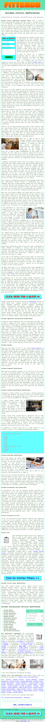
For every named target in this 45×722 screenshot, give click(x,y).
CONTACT (35, 9)
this (42, 528)
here (8, 603)
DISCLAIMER (40, 9)
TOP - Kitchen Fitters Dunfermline (11, 697)
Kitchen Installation (7, 682)
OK (28, 721)
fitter (23, 217)
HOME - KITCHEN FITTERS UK (22, 704)
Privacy (42, 709)
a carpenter (20, 641)
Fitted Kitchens (13, 686)
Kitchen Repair (32, 684)
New (13, 709)
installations (16, 234)
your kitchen (40, 30)
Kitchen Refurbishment (8, 689)
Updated (16, 709)
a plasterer (4, 643)
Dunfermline (32, 301)
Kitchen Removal (12, 687)
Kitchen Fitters (14, 681)
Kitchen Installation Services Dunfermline (20, 607)
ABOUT (30, 9)
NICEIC (10, 272)
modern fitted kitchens (35, 537)
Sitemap (2, 709)
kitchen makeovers (15, 554)
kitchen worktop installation (30, 548)
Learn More (23, 721)
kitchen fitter (39, 37)
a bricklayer (22, 649)
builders (3, 646)
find (6, 586)
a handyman (4, 644)
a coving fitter (26, 644)
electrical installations (25, 652)
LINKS (26, 9)
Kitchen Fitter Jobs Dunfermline (28, 677)
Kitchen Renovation (26, 681)
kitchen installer (18, 225)
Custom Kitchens (34, 682)
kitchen (20, 188)
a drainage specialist (24, 650)
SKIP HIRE (22, 646)
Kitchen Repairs (17, 690)
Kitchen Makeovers (31, 679)
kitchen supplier (36, 348)
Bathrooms (27, 697)
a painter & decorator (26, 643)
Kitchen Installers (26, 686)
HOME (23, 9)
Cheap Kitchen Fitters (25, 687)
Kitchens (8, 679)
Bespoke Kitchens (18, 679)
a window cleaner (23, 647)
